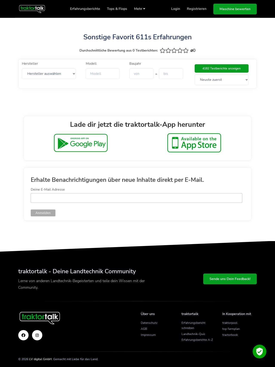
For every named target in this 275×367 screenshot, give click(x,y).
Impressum (148, 335)
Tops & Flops (117, 8)
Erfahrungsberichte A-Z (197, 340)
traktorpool (229, 323)
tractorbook (230, 335)
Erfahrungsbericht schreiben (193, 325)
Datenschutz (149, 323)
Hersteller (30, 63)
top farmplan (231, 329)
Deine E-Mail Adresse (48, 189)
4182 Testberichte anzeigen (221, 68)
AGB (144, 329)
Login (175, 8)
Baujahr (135, 63)
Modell (91, 63)
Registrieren (196, 8)
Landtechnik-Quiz (193, 334)
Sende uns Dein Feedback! (230, 279)
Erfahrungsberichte (85, 8)
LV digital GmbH (40, 359)
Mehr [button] (139, 8)
